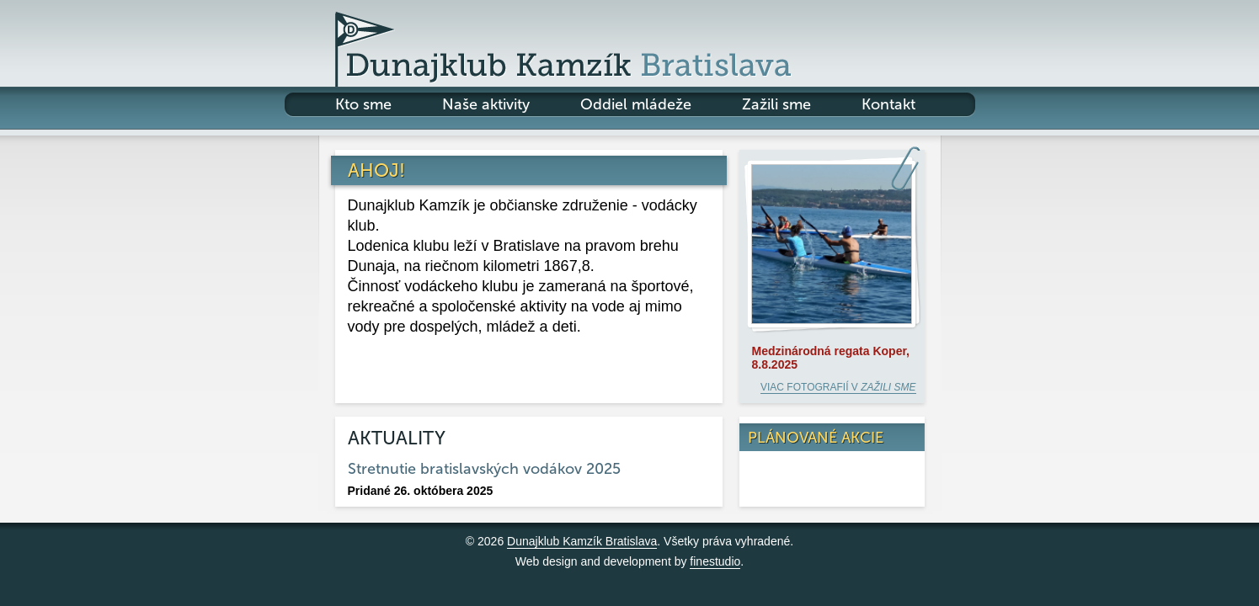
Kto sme (363, 104)
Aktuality (396, 438)
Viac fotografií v (837, 387)
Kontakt (888, 104)
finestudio (715, 561)
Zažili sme (776, 104)
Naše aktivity (486, 104)
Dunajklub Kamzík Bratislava (582, 541)
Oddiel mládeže (635, 104)
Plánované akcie (815, 437)
